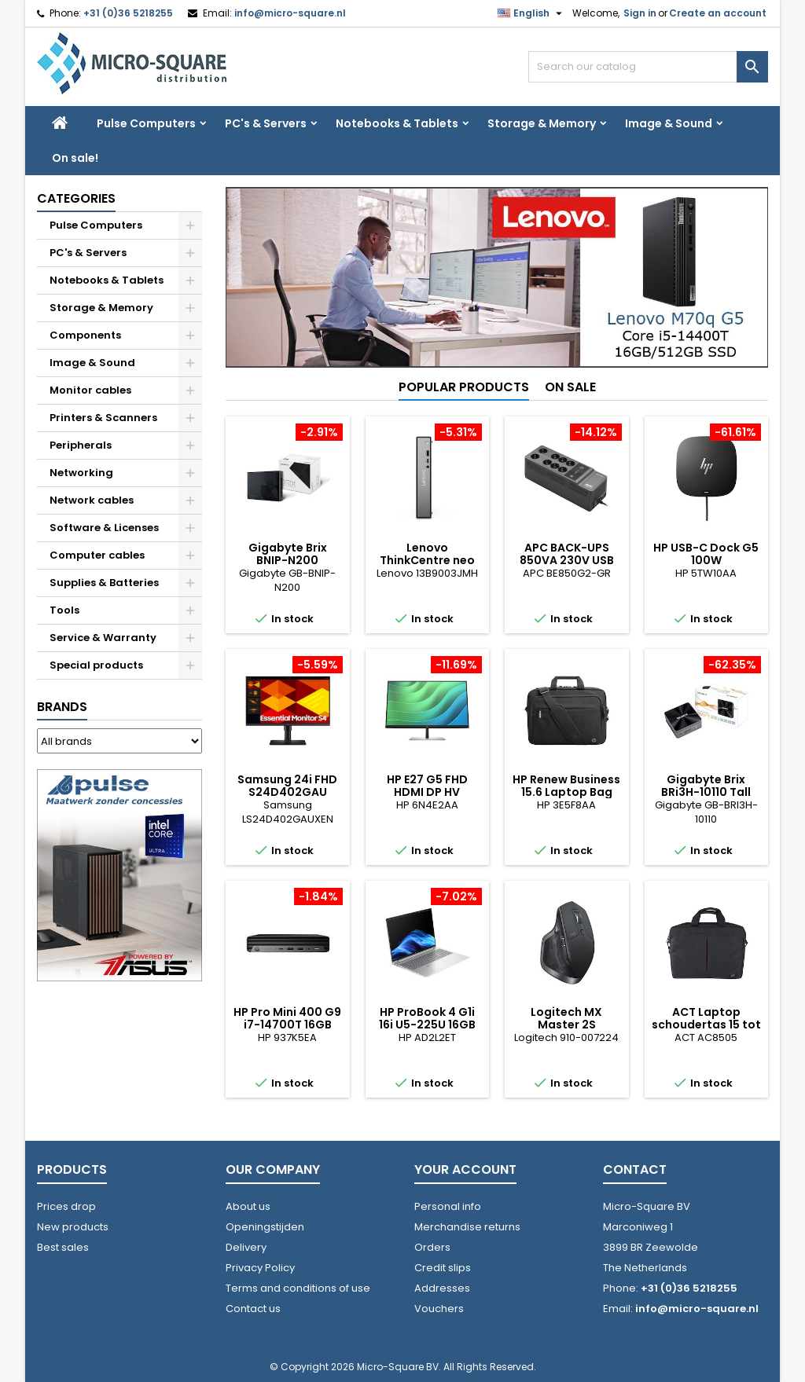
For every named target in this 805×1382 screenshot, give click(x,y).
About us (248, 1206)
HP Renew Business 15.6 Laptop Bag (566, 786)
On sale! (75, 158)
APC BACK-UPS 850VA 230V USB (567, 554)
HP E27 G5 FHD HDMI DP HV (427, 786)
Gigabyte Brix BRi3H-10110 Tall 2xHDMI (706, 792)
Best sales (63, 1247)
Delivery (246, 1247)
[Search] (648, 66)
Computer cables (97, 555)
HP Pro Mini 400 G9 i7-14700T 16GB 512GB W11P (287, 1024)
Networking (81, 472)
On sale (570, 387)
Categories (76, 198)
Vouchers (439, 1308)
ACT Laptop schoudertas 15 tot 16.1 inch (706, 1024)
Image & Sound (668, 123)
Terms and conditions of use (298, 1288)
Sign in (639, 13)
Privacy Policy (260, 1267)
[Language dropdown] (532, 13)
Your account (465, 1169)
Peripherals (81, 445)
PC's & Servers (266, 123)
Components (85, 335)
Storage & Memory (541, 123)
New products (72, 1226)
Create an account (717, 13)
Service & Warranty (103, 637)
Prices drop (66, 1206)
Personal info (447, 1206)
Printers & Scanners (103, 417)
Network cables (92, 500)
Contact (635, 1169)
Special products (96, 665)
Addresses (442, 1288)
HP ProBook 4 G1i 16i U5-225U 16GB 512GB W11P (427, 1024)
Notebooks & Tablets (397, 123)
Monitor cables (90, 390)
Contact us (253, 1308)
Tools (64, 610)
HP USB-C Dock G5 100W (706, 554)
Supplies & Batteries (104, 582)
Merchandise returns (467, 1226)
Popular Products (464, 387)
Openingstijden (265, 1226)
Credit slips (442, 1267)
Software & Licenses (104, 527)
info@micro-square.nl (290, 13)
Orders (432, 1247)
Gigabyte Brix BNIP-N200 (287, 554)
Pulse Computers (146, 123)
